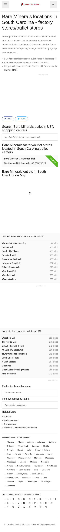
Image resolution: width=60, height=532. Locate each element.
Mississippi (11, 462)
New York (11, 470)
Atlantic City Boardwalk (12, 350)
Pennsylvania (22, 474)
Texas (37, 478)
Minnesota (49, 458)
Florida (46, 446)
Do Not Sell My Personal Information (20, 428)
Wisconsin (11, 486)
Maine (50, 454)
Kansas (18, 454)
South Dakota (12, 478)
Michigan (37, 458)
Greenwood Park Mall (11, 259)
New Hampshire (23, 466)
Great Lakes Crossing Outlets (15, 370)
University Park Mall (11, 263)
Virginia (21, 482)
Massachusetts (24, 458)
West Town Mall (9, 271)
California (52, 442)
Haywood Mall (10, 70)
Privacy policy (10, 424)
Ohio (36, 470)
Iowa (9, 454)
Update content (11, 420)
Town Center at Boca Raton (14, 354)
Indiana (47, 450)
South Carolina (37, 474)
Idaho (29, 450)
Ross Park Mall (9, 255)
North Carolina (24, 470)
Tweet (21, 119)
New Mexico (52, 466)
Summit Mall (7, 247)
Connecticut (23, 446)
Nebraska (45, 462)
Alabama (10, 442)
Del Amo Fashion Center (13, 346)
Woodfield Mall (8, 275)
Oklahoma (46, 470)
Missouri (23, 462)
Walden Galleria (9, 279)
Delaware (35, 446)
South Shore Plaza (10, 358)
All (46, 507)
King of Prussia (9, 374)
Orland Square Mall (10, 267)
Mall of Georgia (9, 362)
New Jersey (38, 466)
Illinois (37, 450)
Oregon (10, 474)
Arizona (30, 442)
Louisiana (40, 454)
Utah (45, 478)
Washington (32, 482)
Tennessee (26, 478)
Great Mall (6, 366)
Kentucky (28, 454)
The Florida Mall (9, 342)
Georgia (10, 450)
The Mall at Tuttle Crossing (14, 243)
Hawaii (20, 450)
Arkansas (41, 442)
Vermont (10, 482)
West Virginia (46, 482)
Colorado (10, 446)
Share (8, 119)
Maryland (10, 458)
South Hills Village (10, 251)
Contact (7, 416)
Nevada (10, 466)
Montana (33, 462)
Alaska (20, 442)
